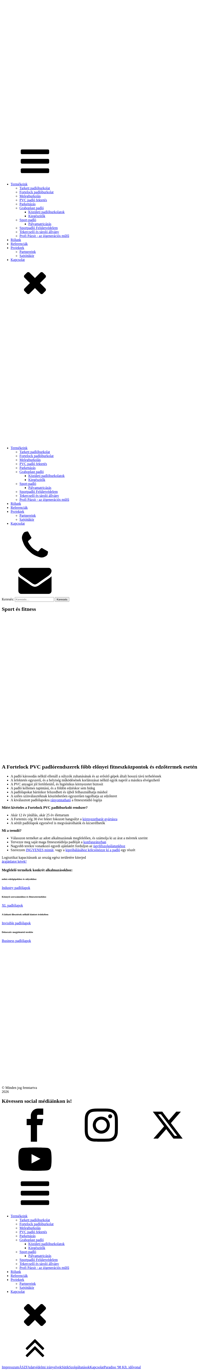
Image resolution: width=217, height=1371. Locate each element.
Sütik (65, 1367)
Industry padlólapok (16, 888)
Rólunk (16, 240)
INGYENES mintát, (40, 850)
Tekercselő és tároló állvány (39, 232)
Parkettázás (27, 204)
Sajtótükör (26, 256)
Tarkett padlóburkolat (34, 188)
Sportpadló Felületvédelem (38, 228)
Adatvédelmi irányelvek (44, 1367)
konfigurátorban (94, 842)
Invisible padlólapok (16, 923)
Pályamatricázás (39, 224)
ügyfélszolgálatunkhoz (109, 846)
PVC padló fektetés (33, 200)
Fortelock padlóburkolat (36, 192)
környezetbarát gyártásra (100, 819)
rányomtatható (60, 800)
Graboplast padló (31, 208)
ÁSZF (23, 1367)
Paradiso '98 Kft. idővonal (122, 1367)
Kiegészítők (36, 216)
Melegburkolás (30, 196)
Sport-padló (27, 220)
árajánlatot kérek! (14, 861)
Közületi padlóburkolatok (46, 212)
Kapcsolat (18, 260)
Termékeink (19, 184)
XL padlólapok (12, 905)
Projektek (17, 248)
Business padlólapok (16, 941)
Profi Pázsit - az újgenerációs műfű (44, 236)
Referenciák (19, 244)
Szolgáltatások (79, 1367)
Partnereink (27, 252)
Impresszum (10, 1367)
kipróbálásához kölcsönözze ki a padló (92, 850)
